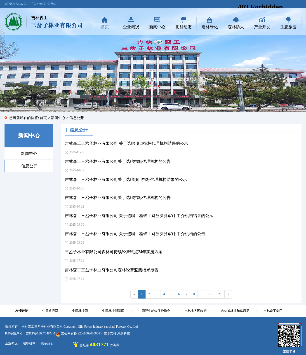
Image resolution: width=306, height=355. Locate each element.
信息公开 (29, 166)
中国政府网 (50, 311)
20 (210, 294)
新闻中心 (157, 27)
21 (220, 294)
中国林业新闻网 (113, 311)
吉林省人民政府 (195, 311)
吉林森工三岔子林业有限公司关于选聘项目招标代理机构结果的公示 (126, 179)
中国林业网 (80, 311)
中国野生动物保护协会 (154, 311)
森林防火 (236, 27)
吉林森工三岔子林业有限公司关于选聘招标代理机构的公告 (118, 161)
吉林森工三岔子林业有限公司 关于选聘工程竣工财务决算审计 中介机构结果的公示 (139, 215)
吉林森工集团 (273, 311)
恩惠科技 (123, 333)
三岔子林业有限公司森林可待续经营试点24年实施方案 (113, 252)
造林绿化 (210, 27)
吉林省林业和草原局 (235, 311)
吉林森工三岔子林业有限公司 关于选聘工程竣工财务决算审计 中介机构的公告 (135, 233)
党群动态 (183, 27)
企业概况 (131, 27)
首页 (105, 27)
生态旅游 (288, 27)
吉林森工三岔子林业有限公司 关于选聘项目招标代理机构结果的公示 (126, 143)
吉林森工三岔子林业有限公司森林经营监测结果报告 (111, 270)
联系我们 (47, 343)
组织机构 (29, 343)
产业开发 (262, 27)
